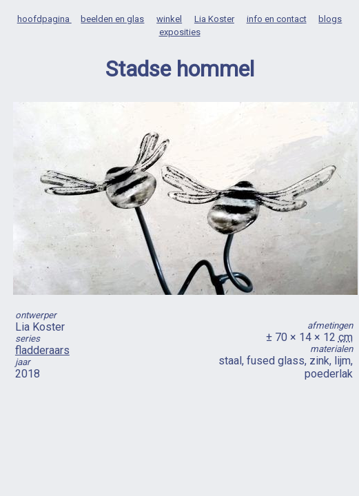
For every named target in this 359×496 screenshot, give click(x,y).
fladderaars (42, 350)
